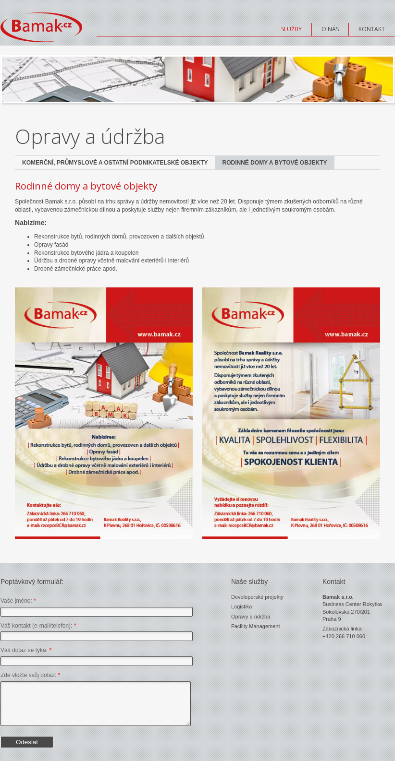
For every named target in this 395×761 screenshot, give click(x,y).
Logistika (241, 606)
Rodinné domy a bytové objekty (274, 162)
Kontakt (371, 29)
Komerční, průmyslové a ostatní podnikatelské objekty (115, 162)
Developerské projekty (257, 597)
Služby (291, 29)
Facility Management (255, 626)
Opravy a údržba (250, 616)
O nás (330, 29)
